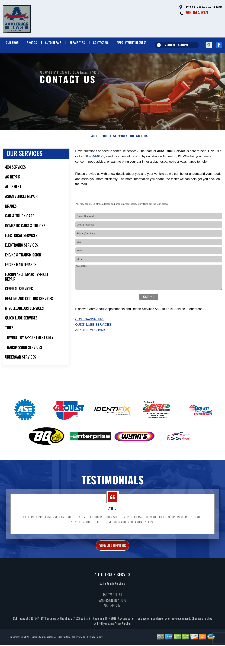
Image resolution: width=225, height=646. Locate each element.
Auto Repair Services (112, 591)
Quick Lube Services (93, 331)
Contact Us (101, 42)
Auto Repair (53, 42)
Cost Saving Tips (89, 325)
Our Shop (12, 42)
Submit (149, 303)
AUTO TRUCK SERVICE (108, 142)
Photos (32, 42)
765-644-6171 (196, 12)
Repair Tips (77, 42)
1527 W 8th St (67, 72)
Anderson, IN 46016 (87, 72)
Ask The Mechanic (91, 336)
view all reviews (112, 552)
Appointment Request (132, 42)
